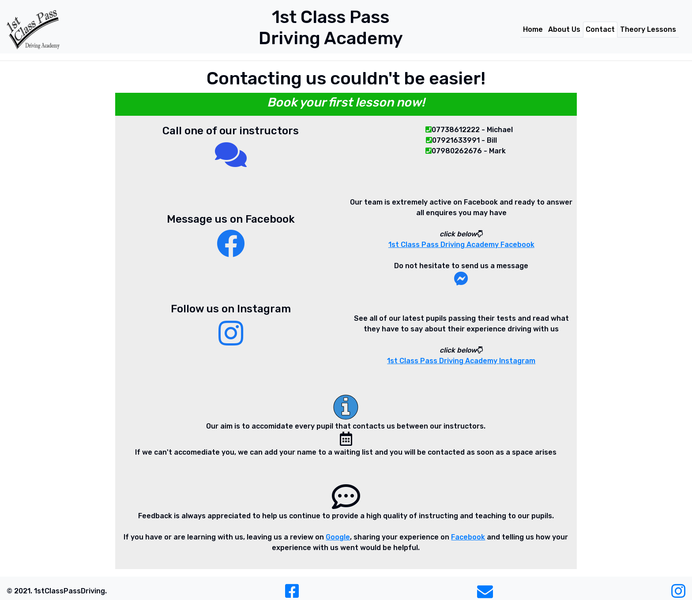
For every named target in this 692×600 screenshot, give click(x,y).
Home (533, 29)
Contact (600, 29)
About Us (564, 29)
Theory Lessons (648, 29)
